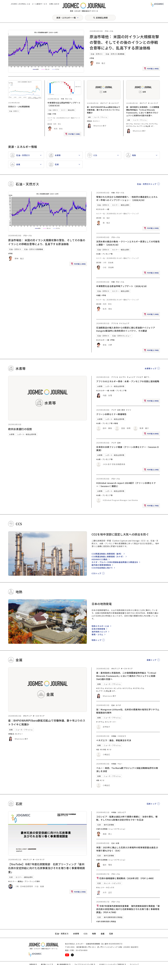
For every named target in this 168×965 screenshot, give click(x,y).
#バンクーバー (110, 722)
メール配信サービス (39, 4)
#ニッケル (145, 124)
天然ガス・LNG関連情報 (19, 106)
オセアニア (104, 103)
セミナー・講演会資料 (24, 877)
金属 (89, 117)
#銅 (97, 780)
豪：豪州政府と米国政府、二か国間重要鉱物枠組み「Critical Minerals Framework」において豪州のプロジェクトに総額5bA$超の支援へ (142, 111)
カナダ (118, 705)
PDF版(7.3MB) (73, 134)
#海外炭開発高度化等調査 (106, 921)
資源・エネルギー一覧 (66, 17)
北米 (113, 705)
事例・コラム (97, 634)
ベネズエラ (121, 736)
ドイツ (128, 410)
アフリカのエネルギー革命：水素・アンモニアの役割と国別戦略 (127, 381)
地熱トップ (96, 640)
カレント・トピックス (112, 883)
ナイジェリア (124, 323)
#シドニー (96, 121)
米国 (117, 843)
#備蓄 (49, 114)
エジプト (122, 377)
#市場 (92, 58)
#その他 (103, 749)
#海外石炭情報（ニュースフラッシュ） (111, 829)
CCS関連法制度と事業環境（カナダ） (108, 556)
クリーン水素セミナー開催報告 (111, 414)
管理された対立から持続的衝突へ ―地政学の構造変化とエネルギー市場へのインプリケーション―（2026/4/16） (127, 198)
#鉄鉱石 (89, 121)
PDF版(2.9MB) (152, 401)
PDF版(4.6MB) (152, 434)
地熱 (94, 933)
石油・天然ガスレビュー (121, 336)
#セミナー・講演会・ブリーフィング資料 (24, 881)
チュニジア (131, 377)
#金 (97, 749)
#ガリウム (129, 124)
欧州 (123, 410)
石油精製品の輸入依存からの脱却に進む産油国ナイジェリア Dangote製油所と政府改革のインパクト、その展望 (126, 329)
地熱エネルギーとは (100, 626)
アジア (113, 410)
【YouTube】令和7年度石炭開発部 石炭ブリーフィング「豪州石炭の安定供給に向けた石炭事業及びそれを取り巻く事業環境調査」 (46, 868)
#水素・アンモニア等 (104, 254)
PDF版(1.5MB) (152, 228)
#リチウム (100, 722)
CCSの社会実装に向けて (102, 567)
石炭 (11, 877)
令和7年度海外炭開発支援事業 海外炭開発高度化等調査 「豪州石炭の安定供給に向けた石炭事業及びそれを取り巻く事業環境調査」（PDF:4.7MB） (128, 909)
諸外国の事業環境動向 (101, 565)
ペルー (119, 764)
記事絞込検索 (102, 17)
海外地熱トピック (99, 631)
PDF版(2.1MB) (152, 470)
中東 (62, 99)
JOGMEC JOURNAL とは (20, 4)
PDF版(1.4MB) (152, 69)
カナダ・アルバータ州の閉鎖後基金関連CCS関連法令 (115, 562)
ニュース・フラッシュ (100, 117)
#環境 (115, 423)
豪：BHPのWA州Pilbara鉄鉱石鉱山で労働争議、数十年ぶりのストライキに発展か (103, 110)
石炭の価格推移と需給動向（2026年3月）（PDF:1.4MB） (125, 878)
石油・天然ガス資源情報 (115, 54)
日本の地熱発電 (98, 628)
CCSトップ (96, 573)
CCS (85, 933)
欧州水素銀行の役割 (20, 429)
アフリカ (114, 323)
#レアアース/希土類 (143, 126)
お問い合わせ (54, 4)
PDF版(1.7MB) (152, 506)
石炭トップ (151, 803)
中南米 (113, 736)
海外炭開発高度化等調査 (113, 917)
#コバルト (137, 124)
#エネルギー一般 (102, 209)
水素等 (11, 434)
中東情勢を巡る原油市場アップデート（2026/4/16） (122, 286)
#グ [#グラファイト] (152, 126)
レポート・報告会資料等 (26, 434)
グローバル (109, 31)
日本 (119, 410)
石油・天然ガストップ (146, 184)
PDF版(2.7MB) (152, 350)
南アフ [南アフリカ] (146, 377)
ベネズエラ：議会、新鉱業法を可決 (113, 740)
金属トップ (151, 659)
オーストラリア (114, 103)
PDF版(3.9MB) (152, 273)
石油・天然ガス (97, 54)
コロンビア (121, 812)
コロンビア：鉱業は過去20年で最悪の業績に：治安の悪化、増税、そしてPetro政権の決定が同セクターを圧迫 (127, 818)
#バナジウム (153, 124)
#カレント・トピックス (105, 887)
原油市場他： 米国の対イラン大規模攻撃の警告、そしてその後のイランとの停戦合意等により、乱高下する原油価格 (124, 42)
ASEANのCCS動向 (99, 559)
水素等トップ (150, 368)
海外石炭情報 (109, 825)
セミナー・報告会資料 (68, 110)
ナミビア (139, 377)
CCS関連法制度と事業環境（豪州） (107, 553)
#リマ (109, 749)
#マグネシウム (131, 126)
